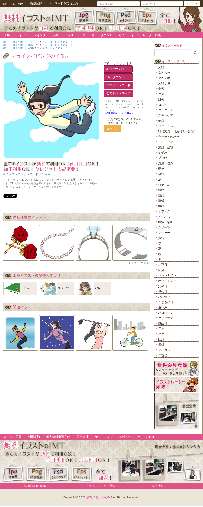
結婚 (161, 190)
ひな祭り (164, 296)
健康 (161, 120)
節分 (161, 270)
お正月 (162, 264)
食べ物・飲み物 (168, 136)
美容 (161, 88)
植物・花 (164, 184)
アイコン (164, 350)
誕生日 (162, 323)
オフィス (164, 211)
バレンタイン (167, 275)
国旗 (161, 339)
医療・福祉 (165, 222)
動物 (161, 168)
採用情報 (158, 486)
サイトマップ (104, 436)
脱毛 (161, 99)
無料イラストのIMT (99, 497)
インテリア (165, 142)
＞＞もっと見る (138, 262)
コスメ (162, 104)
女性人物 (164, 72)
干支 (161, 328)
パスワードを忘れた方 (63, 3)
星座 (161, 334)
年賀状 (162, 355)
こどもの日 (165, 302)
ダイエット (165, 110)
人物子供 (164, 83)
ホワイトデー (167, 280)
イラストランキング (32, 35)
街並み (162, 152)
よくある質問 (13, 436)
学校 (161, 206)
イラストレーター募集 (146, 35)
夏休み (162, 307)
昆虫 (161, 174)
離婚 (161, 195)
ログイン (192, 3)
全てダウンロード (118, 93)
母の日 (162, 291)
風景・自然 (165, 163)
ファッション (167, 126)
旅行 (161, 238)
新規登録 (36, 3)
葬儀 (161, 200)
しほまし (119, 63)
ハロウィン (165, 312)
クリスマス (165, 318)
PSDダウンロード (118, 85)
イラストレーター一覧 (79, 35)
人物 (161, 67)
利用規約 (34, 436)
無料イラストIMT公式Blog (136, 436)
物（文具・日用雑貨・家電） (177, 131)
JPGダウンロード (118, 69)
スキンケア (165, 115)
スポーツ (164, 227)
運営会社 (82, 436)
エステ (162, 94)
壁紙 (161, 344)
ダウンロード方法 (113, 35)
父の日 (162, 286)
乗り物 (162, 158)
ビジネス (164, 216)
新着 (55, 35)
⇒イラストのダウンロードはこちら (26, 174)
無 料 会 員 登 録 (34, 486)
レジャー (164, 232)
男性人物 (164, 78)
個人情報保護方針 (58, 436)
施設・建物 (165, 147)
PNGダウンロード (118, 77)
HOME (8, 35)
